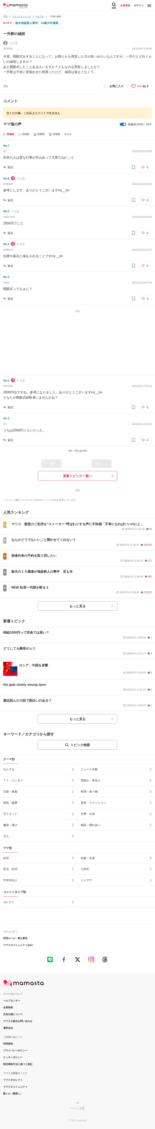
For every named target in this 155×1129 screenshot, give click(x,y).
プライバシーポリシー (15, 1050)
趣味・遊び (10, 825)
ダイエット (10, 813)
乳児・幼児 (10, 869)
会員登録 (125, 5)
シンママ (86, 880)
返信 (10, 167)
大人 (6, 836)
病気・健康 (10, 802)
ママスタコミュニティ (15, 1087)
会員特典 (8, 1007)
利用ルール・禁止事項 (15, 938)
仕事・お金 (88, 813)
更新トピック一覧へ (77, 476)
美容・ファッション (93, 802)
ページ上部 (77, 1108)
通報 (5, 86)
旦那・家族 (10, 791)
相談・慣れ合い (91, 825)
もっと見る (77, 606)
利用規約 (8, 1043)
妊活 (6, 858)
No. (6, 145)
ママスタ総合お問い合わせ (17, 1021)
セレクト (9, 902)
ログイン (139, 5)
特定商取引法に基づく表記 (17, 1064)
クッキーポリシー (13, 1057)
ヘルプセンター (11, 1000)
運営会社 (8, 1028)
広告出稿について (13, 1014)
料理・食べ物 (89, 791)
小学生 (85, 869)
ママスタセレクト (13, 1080)
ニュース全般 (89, 769)
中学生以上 (10, 880)
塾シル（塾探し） (13, 1093)
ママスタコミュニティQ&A (18, 945)
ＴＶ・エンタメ (13, 780)
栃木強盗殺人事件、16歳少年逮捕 (36, 23)
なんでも (9, 769)
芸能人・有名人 (91, 780)
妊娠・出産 (88, 858)
